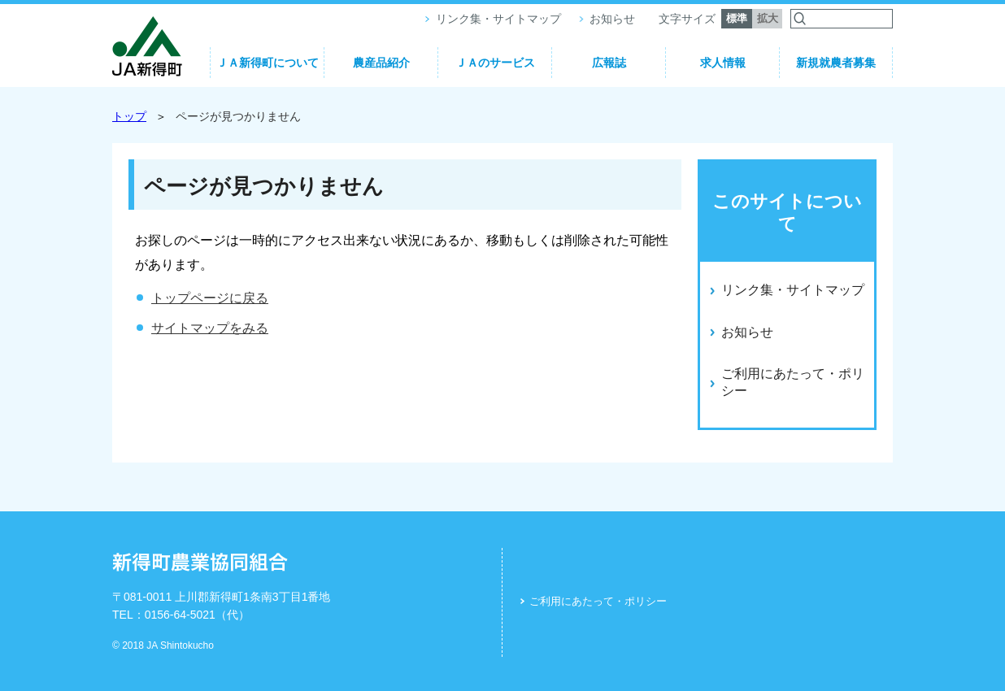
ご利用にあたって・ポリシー (598, 601)
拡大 (767, 18)
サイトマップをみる (209, 328)
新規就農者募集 (836, 62)
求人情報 (723, 62)
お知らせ (612, 18)
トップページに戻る (209, 298)
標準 (736, 18)
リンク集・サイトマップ (498, 18)
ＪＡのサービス (495, 62)
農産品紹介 (381, 62)
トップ (129, 116)
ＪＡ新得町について (267, 62)
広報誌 (609, 62)
